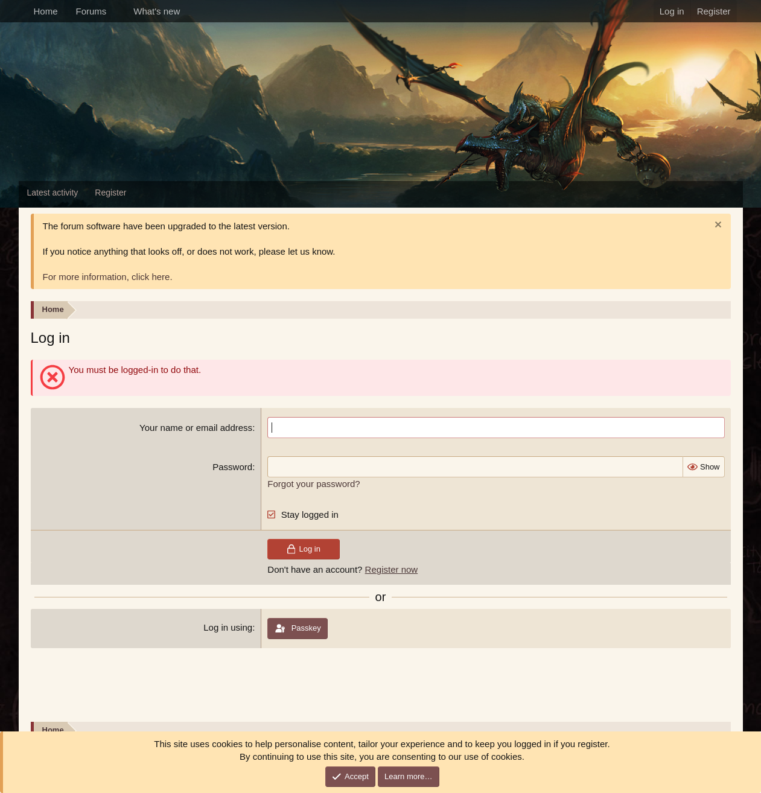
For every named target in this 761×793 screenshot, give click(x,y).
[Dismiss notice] (717, 226)
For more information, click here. (108, 277)
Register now (391, 569)
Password (232, 467)
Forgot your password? (313, 484)
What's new (156, 11)
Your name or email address (195, 427)
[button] (115, 11)
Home (46, 11)
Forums (91, 11)
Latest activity (52, 192)
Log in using (227, 627)
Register (110, 192)
